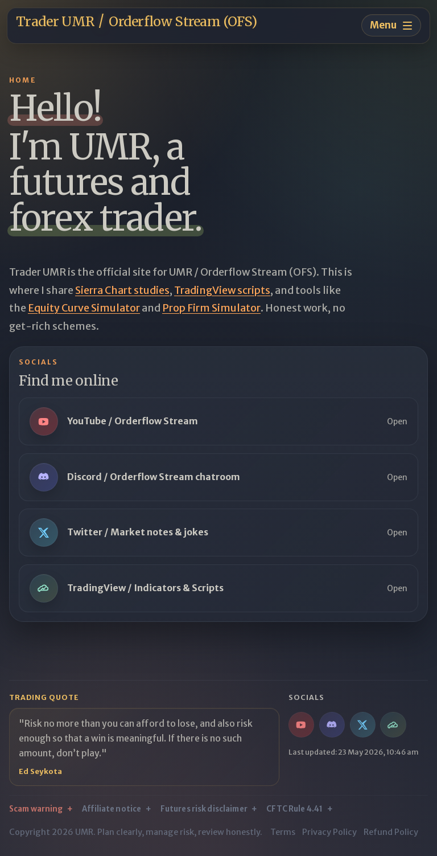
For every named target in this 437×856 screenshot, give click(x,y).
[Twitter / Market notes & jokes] (363, 725)
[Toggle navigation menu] (391, 25)
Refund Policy (391, 832)
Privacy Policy (329, 832)
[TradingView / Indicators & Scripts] (393, 725)
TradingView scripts (222, 290)
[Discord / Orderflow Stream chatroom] (332, 725)
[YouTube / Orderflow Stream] (301, 725)
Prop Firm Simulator (211, 307)
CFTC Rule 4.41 (294, 809)
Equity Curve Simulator (84, 307)
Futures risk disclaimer (204, 809)
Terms (282, 832)
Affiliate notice (111, 809)
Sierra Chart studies (122, 290)
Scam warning (36, 809)
